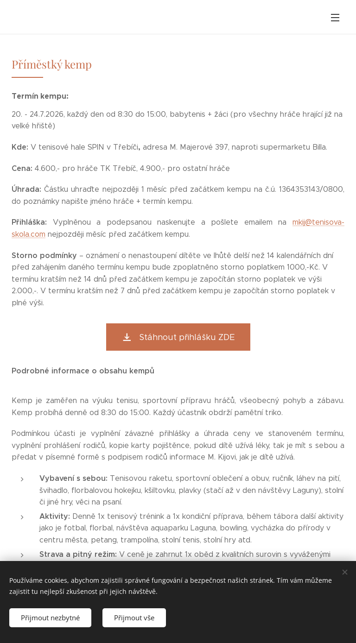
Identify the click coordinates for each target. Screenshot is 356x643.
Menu (335, 17)
